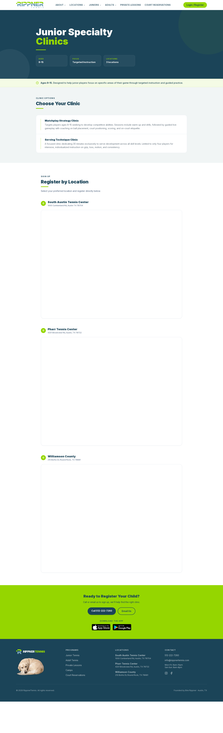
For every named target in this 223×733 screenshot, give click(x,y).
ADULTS (110, 5)
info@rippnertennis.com (177, 660)
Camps (69, 670)
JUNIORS (95, 5)
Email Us (126, 611)
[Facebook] (171, 673)
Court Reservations (75, 675)
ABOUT (60, 5)
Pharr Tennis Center (126, 663)
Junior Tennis (72, 655)
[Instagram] (166, 673)
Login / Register (195, 5)
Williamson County (125, 672)
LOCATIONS (77, 5)
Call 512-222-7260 (101, 610)
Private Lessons (74, 665)
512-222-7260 (172, 655)
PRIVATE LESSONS (130, 5)
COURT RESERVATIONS (158, 5)
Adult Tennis (72, 660)
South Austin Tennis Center (130, 655)
